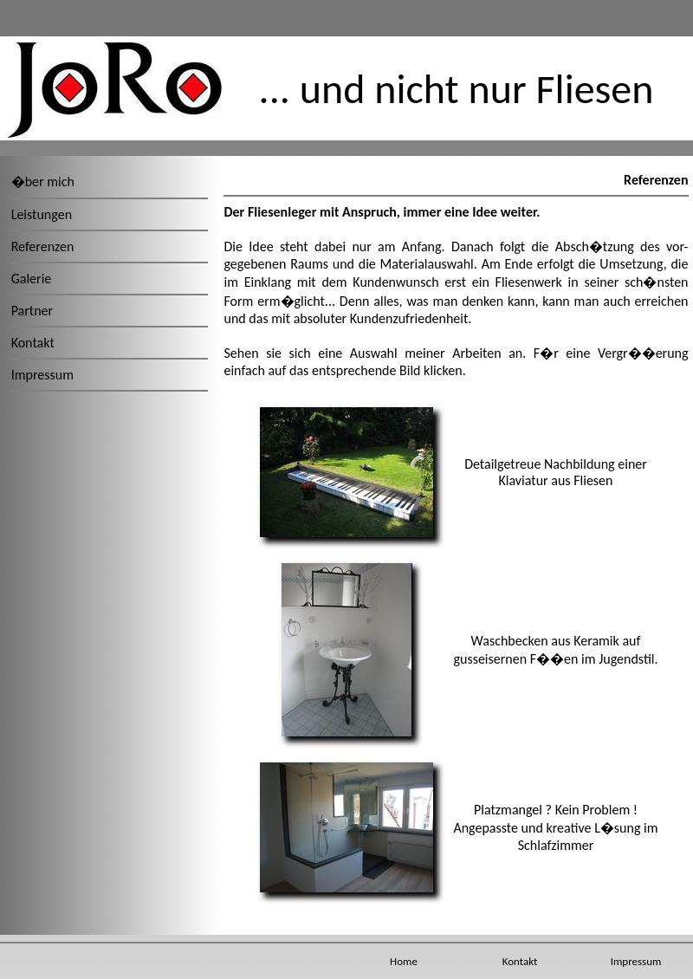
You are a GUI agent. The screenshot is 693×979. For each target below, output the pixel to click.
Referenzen (42, 246)
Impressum (42, 374)
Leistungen (41, 214)
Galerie (31, 278)
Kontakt (33, 342)
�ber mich (42, 181)
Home (404, 961)
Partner (32, 310)
